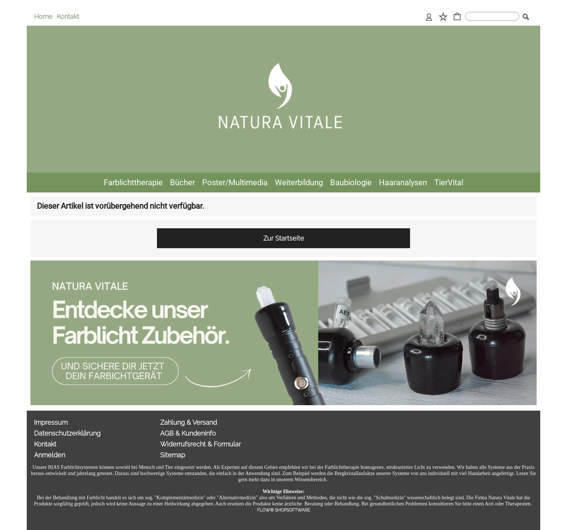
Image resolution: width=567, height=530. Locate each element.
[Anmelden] (429, 17)
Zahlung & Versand (188, 422)
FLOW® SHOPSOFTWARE (283, 510)
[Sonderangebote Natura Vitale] (283, 263)
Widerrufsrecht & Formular (200, 444)
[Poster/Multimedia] (235, 182)
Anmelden (49, 455)
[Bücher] (182, 182)
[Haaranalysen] (403, 182)
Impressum (51, 422)
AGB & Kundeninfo (188, 433)
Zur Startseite (283, 238)
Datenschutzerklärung (67, 433)
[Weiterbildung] (299, 182)
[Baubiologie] (351, 182)
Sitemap (172, 455)
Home (43, 16)
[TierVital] (449, 182)
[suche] (492, 16)
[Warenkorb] (457, 17)
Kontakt (68, 16)
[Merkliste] (443, 17)
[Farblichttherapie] (133, 182)
